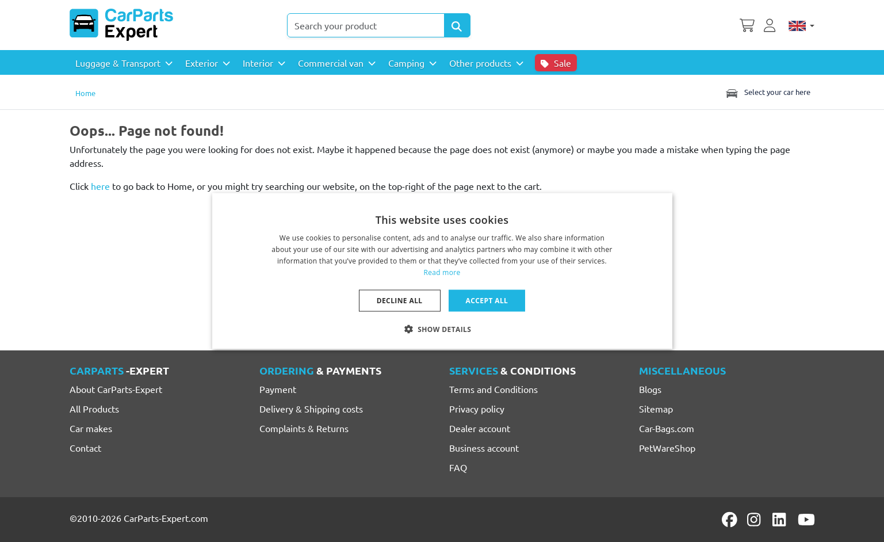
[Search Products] (457, 25)
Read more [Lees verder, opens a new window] (442, 272)
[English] (801, 25)
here (100, 186)
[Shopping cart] (747, 24)
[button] (442, 328)
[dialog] (442, 271)
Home (85, 93)
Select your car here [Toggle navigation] (767, 92)
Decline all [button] (400, 300)
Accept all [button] (487, 300)
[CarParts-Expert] (121, 25)
